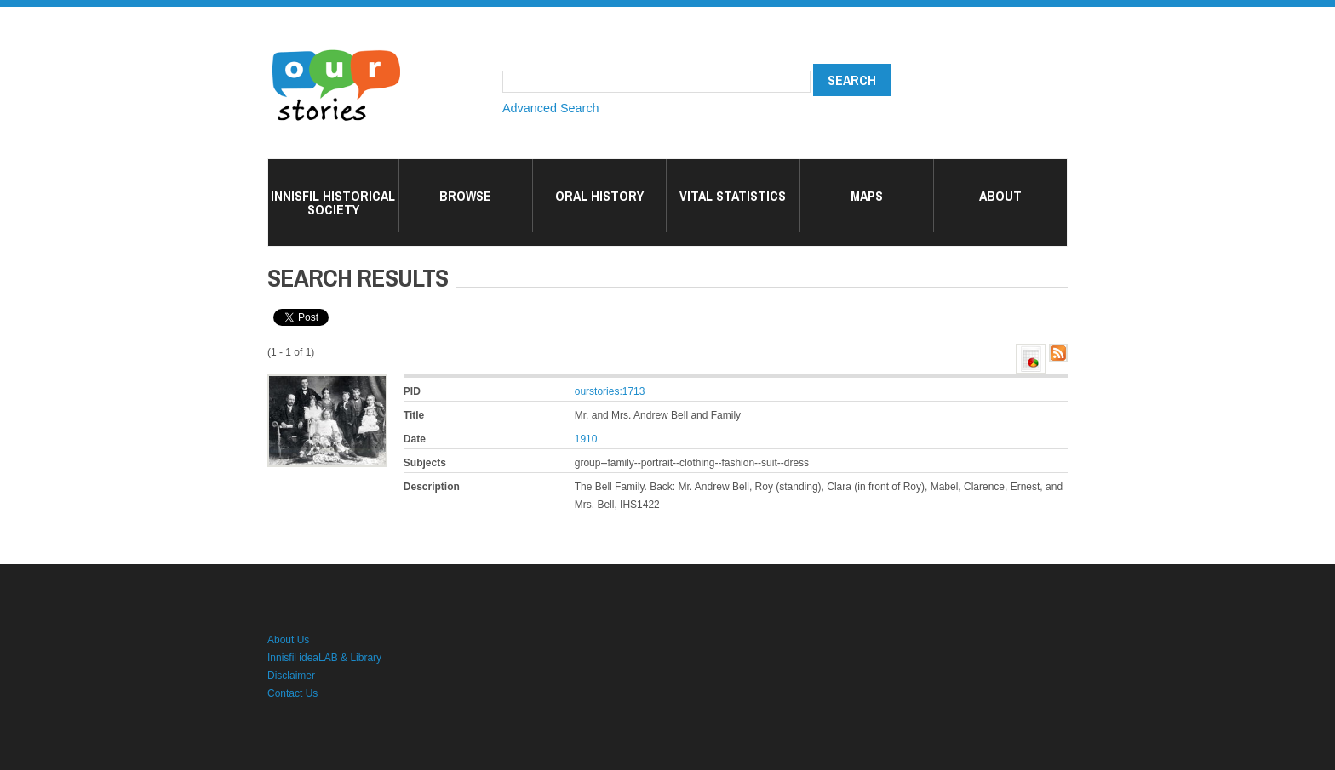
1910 (586, 439)
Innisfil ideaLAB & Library (324, 658)
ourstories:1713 (610, 391)
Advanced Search (550, 108)
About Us (288, 640)
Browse (465, 195)
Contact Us (292, 693)
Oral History (599, 195)
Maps (867, 195)
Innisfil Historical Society (333, 202)
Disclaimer (291, 676)
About (1000, 195)
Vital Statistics (732, 195)
